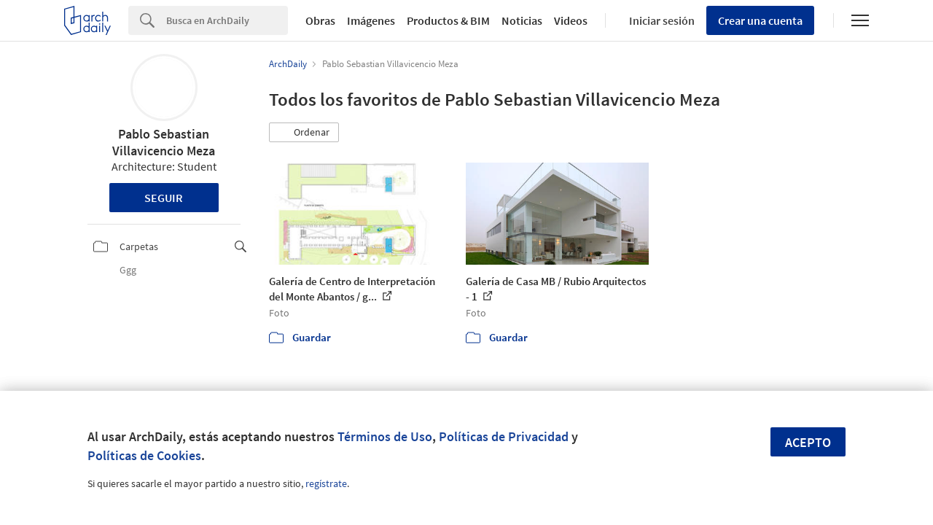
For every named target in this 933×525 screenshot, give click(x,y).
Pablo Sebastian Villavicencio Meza (163, 142)
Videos (570, 20)
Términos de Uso (384, 436)
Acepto (808, 442)
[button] (304, 132)
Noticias (521, 20)
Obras (320, 20)
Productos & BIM (448, 20)
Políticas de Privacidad (504, 436)
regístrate (326, 483)
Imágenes (371, 20)
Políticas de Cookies (144, 455)
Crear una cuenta (760, 20)
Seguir (163, 197)
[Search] (227, 20)
